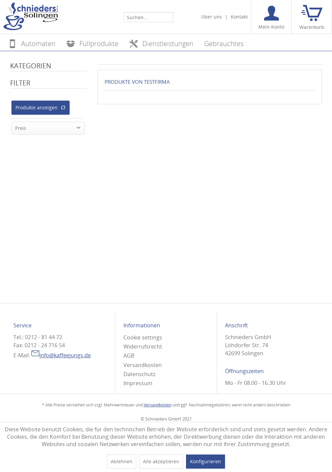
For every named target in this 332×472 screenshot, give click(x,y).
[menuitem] (148, 17)
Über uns (211, 16)
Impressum (137, 383)
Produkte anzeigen (40, 107)
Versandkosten (142, 365)
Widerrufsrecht (142, 346)
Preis (20, 128)
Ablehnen (122, 461)
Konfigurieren (205, 461)
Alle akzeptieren (161, 461)
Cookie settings (142, 337)
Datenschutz (139, 374)
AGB (128, 355)
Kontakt (239, 16)
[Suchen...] (148, 17)
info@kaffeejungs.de (61, 355)
